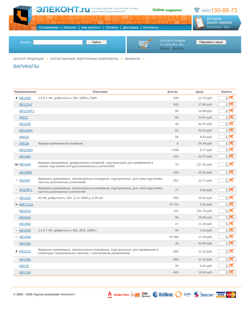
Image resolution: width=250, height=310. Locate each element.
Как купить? (91, 27)
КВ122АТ (26, 104)
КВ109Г (24, 180)
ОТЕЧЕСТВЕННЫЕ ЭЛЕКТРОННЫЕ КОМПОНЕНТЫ (84, 59)
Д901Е (24, 266)
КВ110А (25, 272)
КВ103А (25, 217)
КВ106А (25, 224)
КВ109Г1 (25, 190)
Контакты (151, 27)
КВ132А (25, 198)
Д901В (24, 143)
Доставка (130, 27)
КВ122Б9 (26, 150)
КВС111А (26, 204)
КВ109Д (25, 237)
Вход (227, 26)
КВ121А (25, 251)
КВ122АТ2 (26, 111)
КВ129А (25, 259)
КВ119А (25, 243)
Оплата (112, 27)
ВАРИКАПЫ (132, 59)
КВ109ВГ (26, 172)
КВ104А (25, 164)
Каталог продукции (28, 59)
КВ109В (25, 98)
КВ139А (25, 156)
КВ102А (25, 211)
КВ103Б (25, 124)
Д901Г (24, 117)
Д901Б (24, 137)
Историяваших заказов (219, 20)
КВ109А (25, 230)
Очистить (177, 48)
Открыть (165, 48)
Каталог (70, 27)
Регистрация (214, 26)
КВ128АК (26, 130)
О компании (49, 27)
